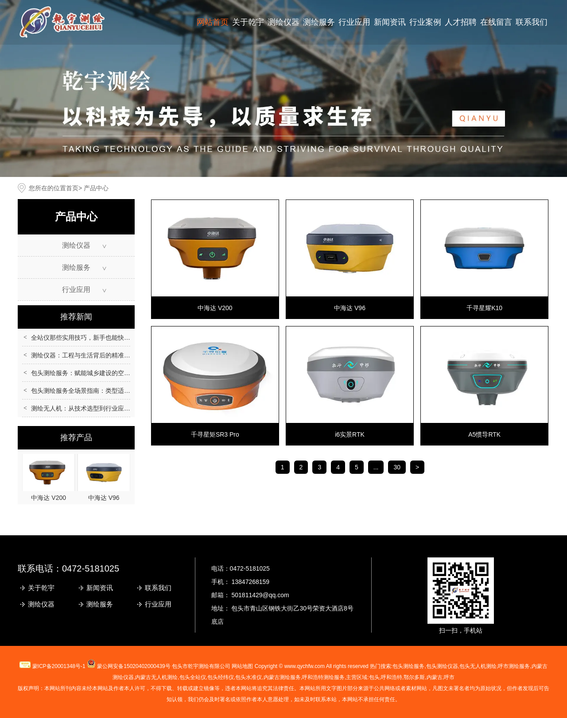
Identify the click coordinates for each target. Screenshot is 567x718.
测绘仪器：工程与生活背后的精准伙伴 (83, 355)
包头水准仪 (248, 677)
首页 (72, 188)
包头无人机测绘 (478, 666)
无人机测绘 (156, 677)
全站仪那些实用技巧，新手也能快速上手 (87, 337)
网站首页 (213, 22)
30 (396, 467)
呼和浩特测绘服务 (323, 677)
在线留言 (496, 22)
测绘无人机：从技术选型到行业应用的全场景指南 (99, 408)
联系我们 (532, 22)
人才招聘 (461, 22)
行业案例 (425, 22)
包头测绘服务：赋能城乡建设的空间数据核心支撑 (99, 372)
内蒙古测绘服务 (282, 677)
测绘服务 (319, 22)
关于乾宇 (248, 22)
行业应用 (354, 22)
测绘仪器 (283, 22)
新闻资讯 (390, 22)
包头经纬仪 (220, 677)
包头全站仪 (192, 677)
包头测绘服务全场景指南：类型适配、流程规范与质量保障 (111, 390)
